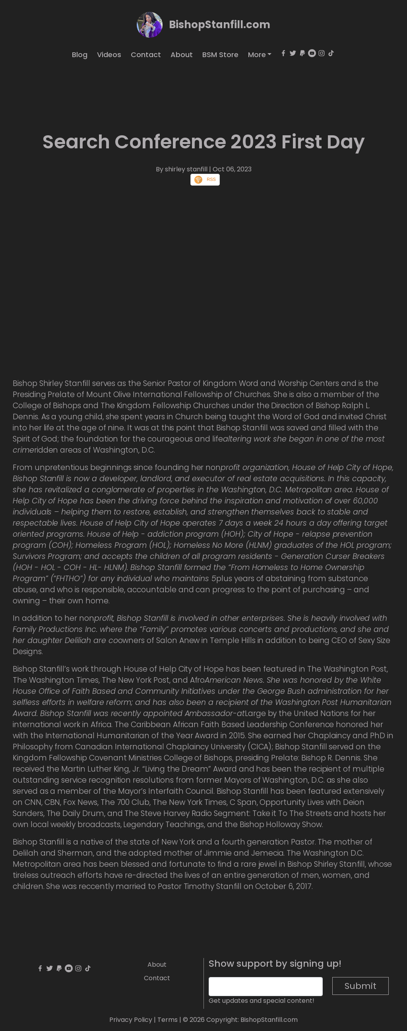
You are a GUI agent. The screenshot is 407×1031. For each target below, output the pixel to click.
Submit (360, 986)
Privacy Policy (130, 1019)
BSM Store (220, 55)
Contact (146, 55)
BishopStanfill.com (219, 24)
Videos (109, 55)
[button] (260, 55)
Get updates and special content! (261, 1000)
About (182, 55)
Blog (79, 55)
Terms (167, 1019)
